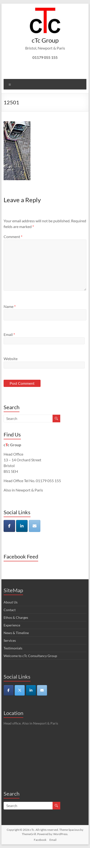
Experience (12, 625)
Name (10, 306)
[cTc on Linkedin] (22, 526)
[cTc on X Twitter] (20, 690)
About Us (11, 602)
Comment (13, 236)
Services (10, 640)
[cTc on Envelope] (34, 526)
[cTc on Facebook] (9, 526)
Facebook (40, 840)
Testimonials (13, 648)
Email (9, 334)
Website (11, 358)
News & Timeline (16, 633)
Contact (10, 610)
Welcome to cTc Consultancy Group (30, 656)
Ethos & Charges (16, 617)
